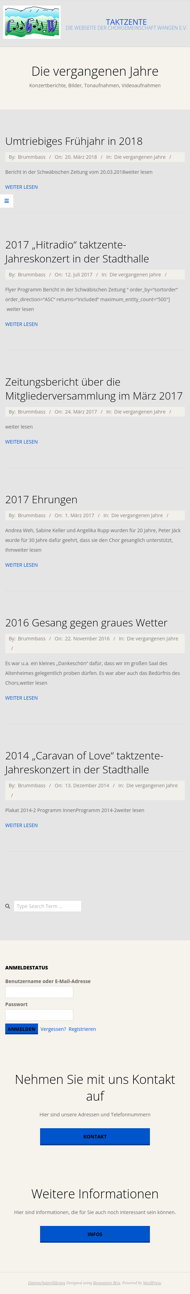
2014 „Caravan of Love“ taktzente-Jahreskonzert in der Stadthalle (84, 762)
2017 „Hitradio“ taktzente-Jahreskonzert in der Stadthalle (77, 251)
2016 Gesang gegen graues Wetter (86, 622)
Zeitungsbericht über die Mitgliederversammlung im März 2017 (94, 388)
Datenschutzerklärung (46, 1282)
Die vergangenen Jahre (140, 157)
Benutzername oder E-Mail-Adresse (48, 981)
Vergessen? (53, 1029)
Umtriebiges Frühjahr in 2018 (74, 141)
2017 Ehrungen (41, 499)
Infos (95, 1234)
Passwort (16, 1004)
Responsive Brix (106, 1282)
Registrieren (82, 1029)
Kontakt (95, 1136)
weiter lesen (21, 187)
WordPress (152, 1282)
